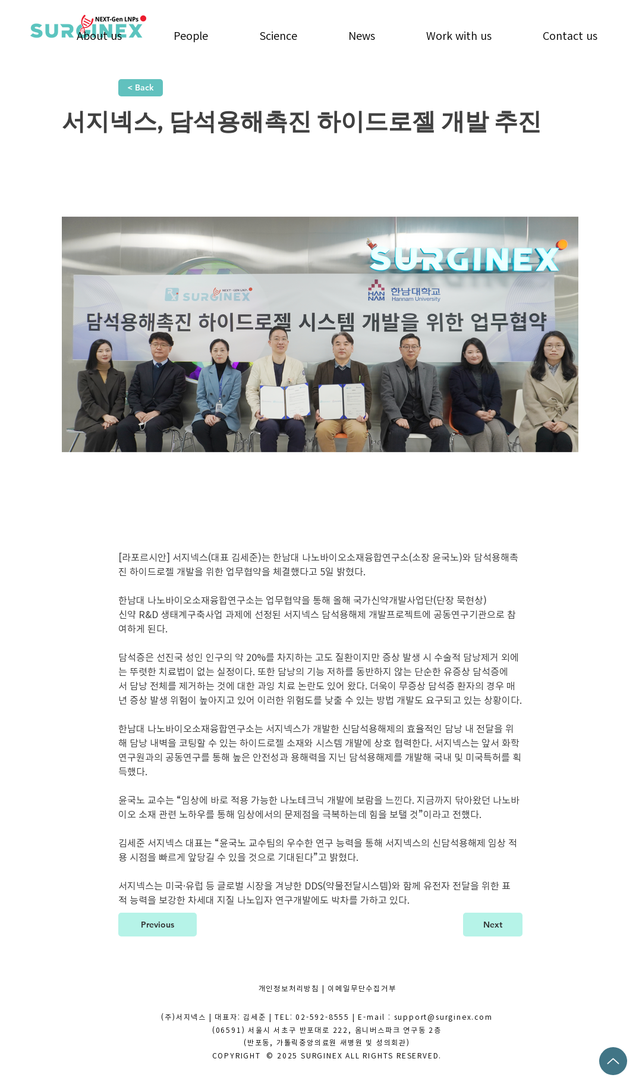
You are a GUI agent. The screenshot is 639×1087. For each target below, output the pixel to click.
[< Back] (140, 87)
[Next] (492, 924)
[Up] (613, 1061)
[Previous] (157, 924)
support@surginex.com (443, 1016)
